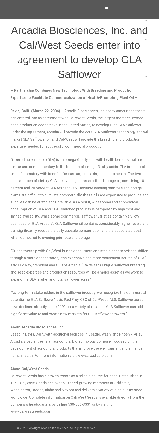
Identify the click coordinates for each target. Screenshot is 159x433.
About (66, 26)
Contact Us (69, 101)
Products (68, 45)
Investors (69, 82)
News (66, 64)
